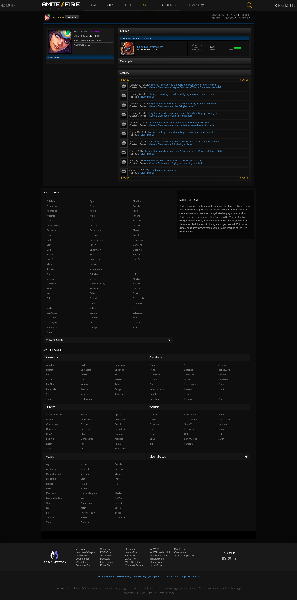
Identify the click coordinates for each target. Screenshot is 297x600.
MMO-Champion (159, 555)
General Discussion (159, 87)
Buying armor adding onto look (186, 163)
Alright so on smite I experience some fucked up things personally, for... (184, 113)
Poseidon (94, 298)
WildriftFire (81, 562)
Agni (92, 201)
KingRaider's (223, 15)
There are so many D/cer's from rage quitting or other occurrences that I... (184, 141)
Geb (49, 249)
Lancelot (50, 379)
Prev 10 (125, 80)
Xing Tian (154, 399)
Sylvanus (137, 312)
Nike (152, 434)
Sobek (93, 307)
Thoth (118, 512)
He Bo (84, 483)
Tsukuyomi (52, 322)
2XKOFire (130, 558)
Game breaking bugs (181, 116)
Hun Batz (137, 259)
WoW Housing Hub (160, 552)
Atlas (49, 220)
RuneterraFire (83, 565)
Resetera (105, 558)
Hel (116, 483)
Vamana (188, 443)
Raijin (83, 507)
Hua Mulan (95, 259)
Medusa (51, 278)
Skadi (49, 448)
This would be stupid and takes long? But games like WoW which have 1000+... (184, 151)
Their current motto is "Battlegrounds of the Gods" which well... (179, 122)
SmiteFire (105, 549)
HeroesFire (131, 549)
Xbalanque (52, 327)
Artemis (51, 215)
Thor (135, 317)
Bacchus (137, 220)
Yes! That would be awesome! (161, 170)
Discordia (138, 240)
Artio (92, 215)
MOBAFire (81, 549)
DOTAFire (105, 552)
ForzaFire (105, 565)
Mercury (94, 278)
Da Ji (49, 240)
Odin (92, 293)
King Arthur (190, 429)
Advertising (140, 576)
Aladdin (137, 201)
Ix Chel (84, 488)
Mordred (51, 283)
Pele (49, 298)
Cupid (136, 235)
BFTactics (130, 555)
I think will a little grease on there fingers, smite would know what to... (181, 132)
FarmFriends (107, 562)
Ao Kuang (51, 469)
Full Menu (195, 5)
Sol (134, 307)
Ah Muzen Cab (54, 414)
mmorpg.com (157, 558)
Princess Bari (140, 298)
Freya (118, 478)
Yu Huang (120, 517)
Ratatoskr (138, 303)
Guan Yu (137, 249)
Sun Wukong (53, 312)
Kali (135, 269)
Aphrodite (52, 210)
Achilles (51, 201)
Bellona (94, 225)
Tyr (151, 443)
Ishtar (50, 264)
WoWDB (154, 549)
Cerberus (51, 230)
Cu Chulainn (190, 419)
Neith (49, 288)
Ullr (91, 322)
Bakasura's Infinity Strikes (150, 47)
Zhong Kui (86, 522)
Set (48, 394)
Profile (72, 17)
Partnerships (172, 576)
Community (169, 5)
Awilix (93, 220)
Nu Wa (136, 288)
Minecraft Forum (134, 565)
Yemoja (94, 327)
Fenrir (93, 244)
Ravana (84, 389)
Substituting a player (181, 144)
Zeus (49, 332)
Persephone (87, 503)
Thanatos (51, 317)
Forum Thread (147, 97)
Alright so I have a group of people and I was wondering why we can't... (184, 84)
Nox (83, 498)
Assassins (52, 357)
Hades (50, 254)
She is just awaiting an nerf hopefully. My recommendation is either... (182, 94)
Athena (136, 215)
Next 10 (244, 80)
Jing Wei (51, 269)
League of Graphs (85, 552)
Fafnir (187, 379)
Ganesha (137, 244)
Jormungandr (96, 269)
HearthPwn (156, 565)
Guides (111, 5)
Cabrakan (138, 225)
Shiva (153, 438)
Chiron (93, 235)
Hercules (137, 254)
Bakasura (120, 365)
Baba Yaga (120, 469)
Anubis (136, 206)
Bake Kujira (224, 369)
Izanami (94, 264)
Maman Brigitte (89, 493)
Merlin (136, 278)
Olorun (49, 503)
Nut (48, 293)
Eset (49, 244)
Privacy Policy (124, 576)
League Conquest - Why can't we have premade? (196, 87)
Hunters (50, 406)
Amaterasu (52, 206)
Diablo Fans (180, 549)
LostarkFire (131, 552)
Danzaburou (96, 240)
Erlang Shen (224, 419)
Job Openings (156, 576)
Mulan (221, 429)
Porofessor (82, 555)
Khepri (50, 274)
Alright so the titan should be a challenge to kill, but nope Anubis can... (183, 103)
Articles (197, 576)
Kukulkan (94, 274)
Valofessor (106, 555)
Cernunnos (95, 230)
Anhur (93, 206)
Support (186, 576)
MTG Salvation (133, 562)
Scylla (50, 307)
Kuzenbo (188, 389)
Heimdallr (120, 429)
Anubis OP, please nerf (182, 106)
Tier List (130, 5)
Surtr (221, 438)
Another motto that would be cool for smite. (192, 125)
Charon (50, 235)
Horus (153, 429)
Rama (93, 303)
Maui (221, 389)
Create (93, 5)
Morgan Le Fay (97, 283)
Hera (49, 488)
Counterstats (83, 558)
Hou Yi (50, 259)
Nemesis (94, 288)
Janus (135, 264)
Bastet (49, 369)
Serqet (118, 389)
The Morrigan (97, 317)
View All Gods (108, 339)
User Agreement (105, 576)
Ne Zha (136, 283)
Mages (50, 456)
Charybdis (120, 419)
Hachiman (86, 429)
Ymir (135, 327)
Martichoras (87, 438)
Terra (221, 394)
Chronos (119, 473)
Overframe (180, 552)
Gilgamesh (95, 249)
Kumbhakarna (157, 389)
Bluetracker (156, 562)
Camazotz (86, 369)
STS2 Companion (184, 555)
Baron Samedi (54, 225)
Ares (135, 210)
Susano (93, 312)
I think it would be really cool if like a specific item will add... (173, 160)
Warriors (154, 406)
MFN (9, 5)
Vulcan (136, 322)
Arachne (50, 365)
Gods (148, 5)
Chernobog (52, 424)
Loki (135, 274)
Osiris (136, 293)
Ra (48, 303)
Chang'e (85, 473)
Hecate (93, 254)
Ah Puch (85, 464)
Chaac (136, 230)
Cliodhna (119, 369)
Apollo (93, 210)
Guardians (155, 357)
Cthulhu (154, 379)
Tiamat (50, 517)
